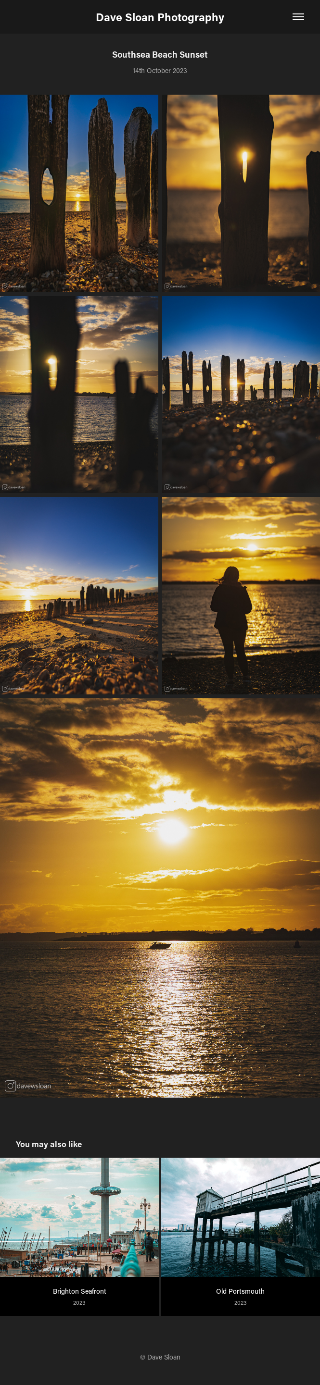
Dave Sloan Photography (160, 17)
